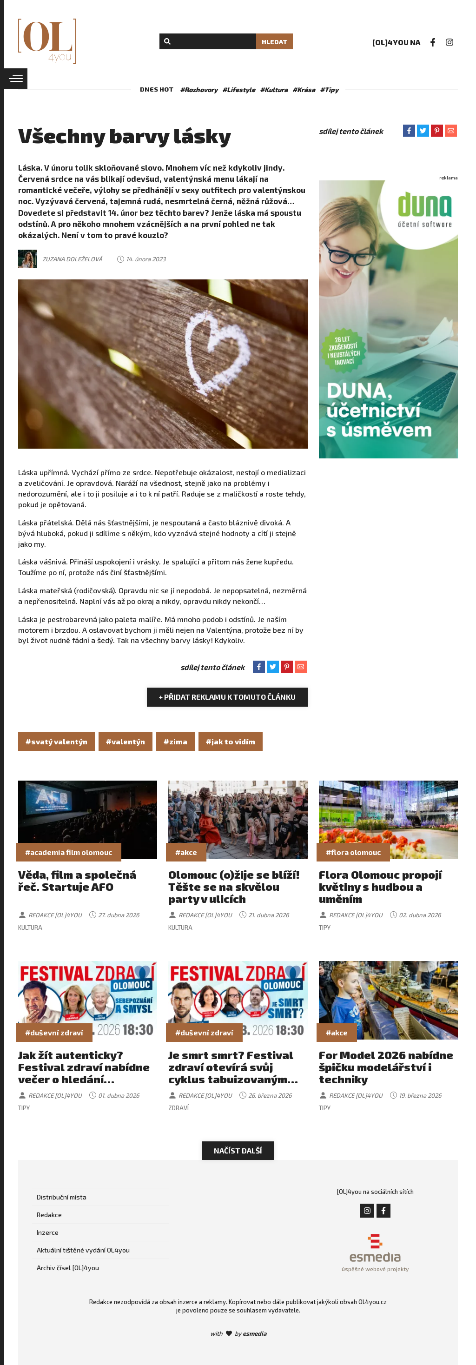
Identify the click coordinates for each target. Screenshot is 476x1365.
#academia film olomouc (68, 852)
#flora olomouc (353, 852)
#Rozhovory (199, 89)
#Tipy (329, 89)
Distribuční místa (61, 1197)
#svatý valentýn (56, 741)
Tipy (325, 927)
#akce (186, 852)
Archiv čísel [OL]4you (68, 1268)
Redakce (49, 1215)
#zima (175, 741)
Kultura (30, 927)
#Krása (303, 89)
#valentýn (125, 741)
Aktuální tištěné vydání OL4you (83, 1250)
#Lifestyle (238, 89)
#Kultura (274, 89)
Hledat (274, 42)
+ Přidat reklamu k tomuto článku (227, 696)
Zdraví (178, 1108)
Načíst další (238, 1150)
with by (238, 1333)
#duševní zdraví (54, 1032)
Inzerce (48, 1232)
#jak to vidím (230, 741)
